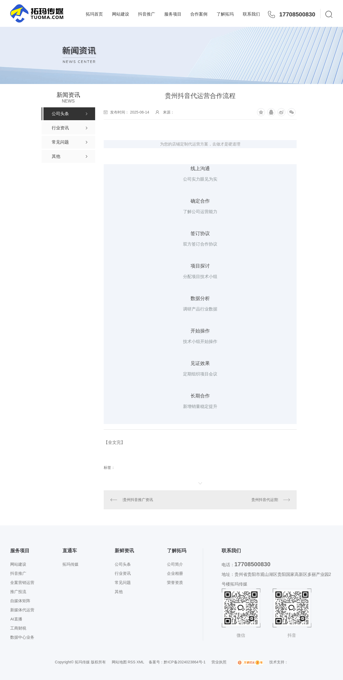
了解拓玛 (225, 14)
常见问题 (123, 582)
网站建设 (120, 14)
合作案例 (198, 14)
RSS (131, 662)
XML (140, 662)
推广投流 (18, 591)
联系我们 (251, 14)
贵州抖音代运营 (264, 500)
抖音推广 (146, 14)
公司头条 (123, 564)
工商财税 (18, 628)
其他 (119, 591)
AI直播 (16, 619)
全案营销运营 (22, 582)
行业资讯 (123, 573)
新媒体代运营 (22, 610)
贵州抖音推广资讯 (138, 500)
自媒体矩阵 (20, 600)
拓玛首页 (94, 14)
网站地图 (119, 662)
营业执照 (218, 662)
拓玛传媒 (70, 564)
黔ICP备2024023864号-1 (185, 662)
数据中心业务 (22, 637)
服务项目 (172, 14)
